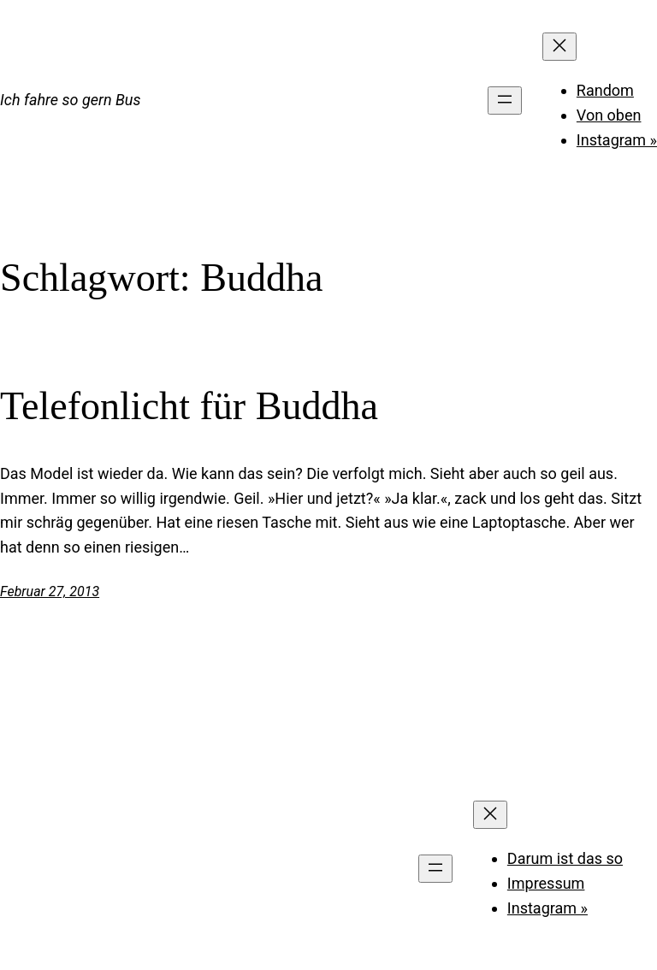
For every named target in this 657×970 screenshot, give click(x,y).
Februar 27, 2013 (49, 591)
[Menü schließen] (559, 47)
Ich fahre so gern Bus (70, 100)
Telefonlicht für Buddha (189, 406)
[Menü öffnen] (505, 100)
